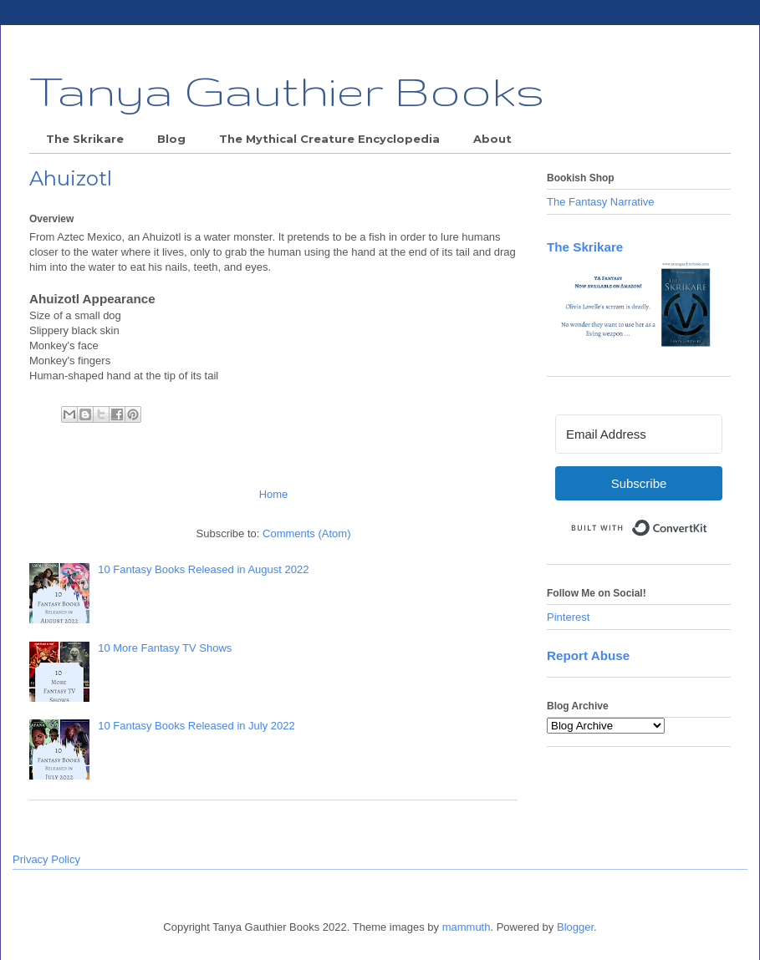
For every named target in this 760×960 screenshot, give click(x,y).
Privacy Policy (46, 859)
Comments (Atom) (306, 533)
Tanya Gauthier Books (286, 90)
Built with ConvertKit (707, 521)
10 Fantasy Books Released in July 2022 (196, 725)
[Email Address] (638, 434)
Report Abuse (588, 655)
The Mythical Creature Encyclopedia (329, 138)
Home (273, 494)
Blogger (575, 927)
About (492, 138)
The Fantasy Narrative (601, 202)
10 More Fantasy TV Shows (165, 648)
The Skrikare (85, 138)
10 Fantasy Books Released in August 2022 (203, 569)
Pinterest (568, 617)
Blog (171, 138)
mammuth (466, 927)
